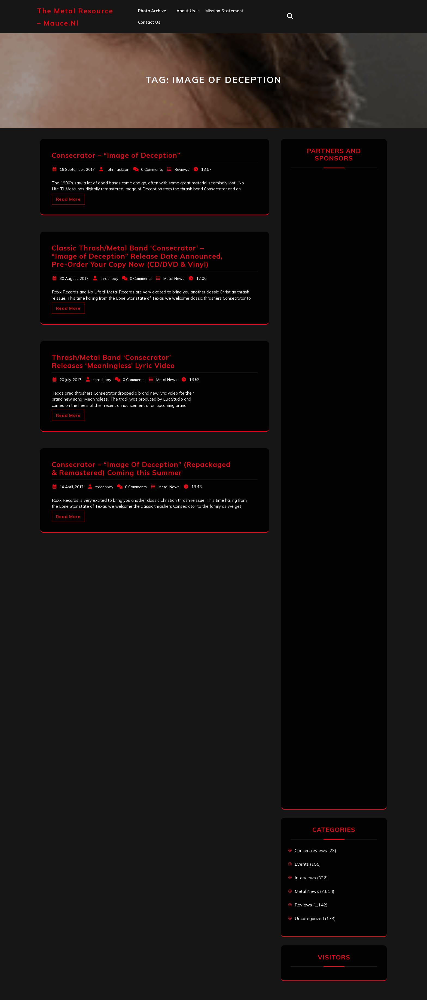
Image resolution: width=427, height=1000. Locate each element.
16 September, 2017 (77, 169)
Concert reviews (311, 850)
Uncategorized (309, 918)
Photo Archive (152, 10)
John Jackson (117, 169)
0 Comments (152, 169)
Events (302, 864)
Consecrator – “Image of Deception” (116, 155)
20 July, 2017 (70, 379)
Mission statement (224, 10)
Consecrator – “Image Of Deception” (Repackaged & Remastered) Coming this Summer (141, 468)
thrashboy (109, 278)
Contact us (149, 22)
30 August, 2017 (74, 278)
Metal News (173, 278)
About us (185, 10)
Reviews (182, 169)
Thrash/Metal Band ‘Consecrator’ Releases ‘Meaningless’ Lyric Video (113, 361)
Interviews (305, 877)
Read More (68, 199)
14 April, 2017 (72, 486)
